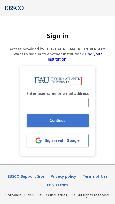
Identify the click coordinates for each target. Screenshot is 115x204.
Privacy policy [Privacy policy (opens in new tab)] (63, 176)
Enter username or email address (58, 93)
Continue (57, 120)
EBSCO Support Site (26, 176)
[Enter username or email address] (58, 102)
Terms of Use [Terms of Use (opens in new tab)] (95, 176)
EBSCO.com (57, 184)
